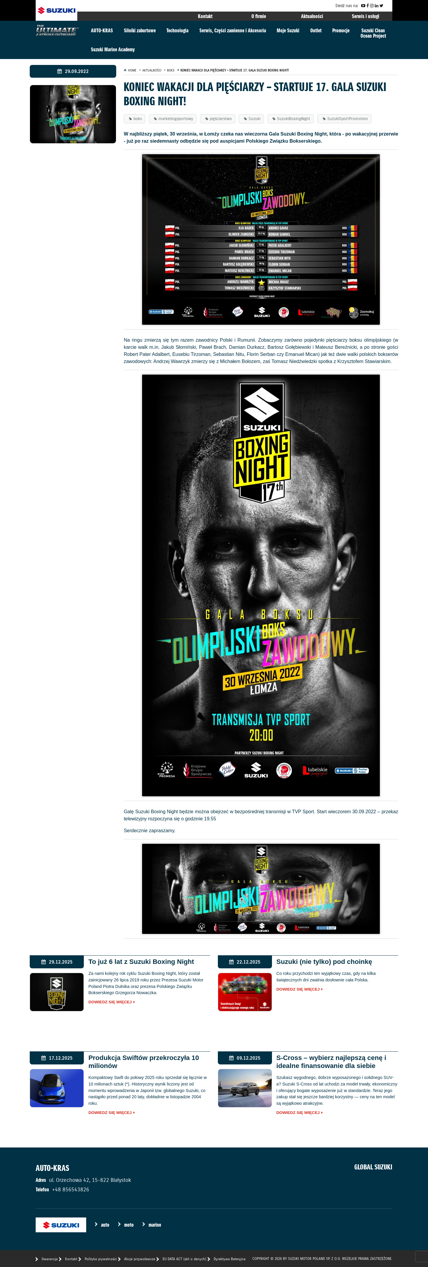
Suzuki (254, 118)
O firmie (258, 16)
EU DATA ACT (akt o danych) (184, 1259)
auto (105, 1224)
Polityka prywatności (101, 1259)
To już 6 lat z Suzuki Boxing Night (141, 961)
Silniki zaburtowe (140, 30)
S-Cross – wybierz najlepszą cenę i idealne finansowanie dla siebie (331, 1061)
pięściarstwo (221, 118)
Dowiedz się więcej (110, 1002)
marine (155, 1224)
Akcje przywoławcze (139, 1259)
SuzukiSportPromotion (347, 118)
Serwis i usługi (365, 16)
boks (137, 118)
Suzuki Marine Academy (113, 49)
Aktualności (312, 16)
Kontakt (205, 16)
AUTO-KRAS (102, 30)
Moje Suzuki (288, 30)
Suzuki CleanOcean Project (373, 33)
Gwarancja (50, 1259)
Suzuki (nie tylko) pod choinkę (324, 961)
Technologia (177, 30)
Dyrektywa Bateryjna (230, 1259)
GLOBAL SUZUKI (373, 1167)
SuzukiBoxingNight (293, 118)
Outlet (316, 30)
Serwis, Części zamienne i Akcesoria (232, 30)
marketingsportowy (175, 118)
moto (129, 1224)
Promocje (341, 30)
